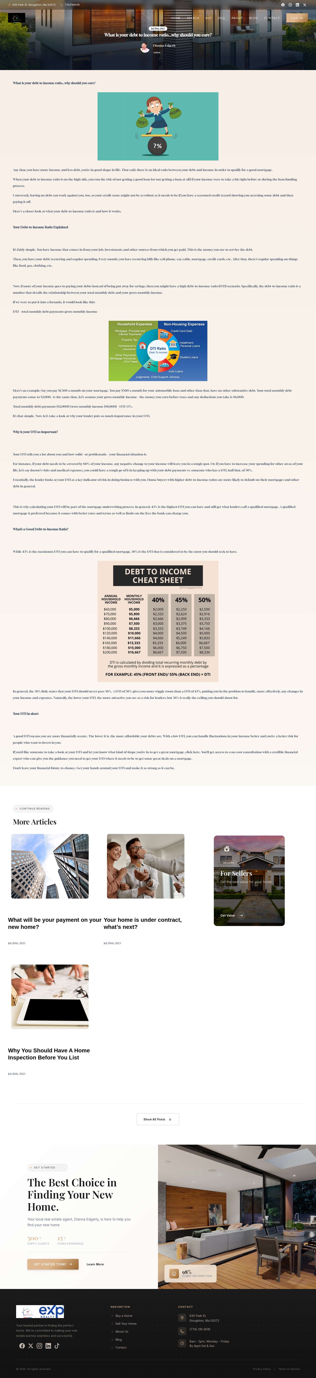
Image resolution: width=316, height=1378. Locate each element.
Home (176, 18)
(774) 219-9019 (199, 1329)
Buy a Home (121, 1316)
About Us (119, 1331)
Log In (297, 18)
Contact (272, 18)
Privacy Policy (262, 1369)
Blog (253, 18)
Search (193, 18)
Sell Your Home (124, 1324)
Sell (221, 18)
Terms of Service (289, 1369)
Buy (209, 18)
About (237, 18)
